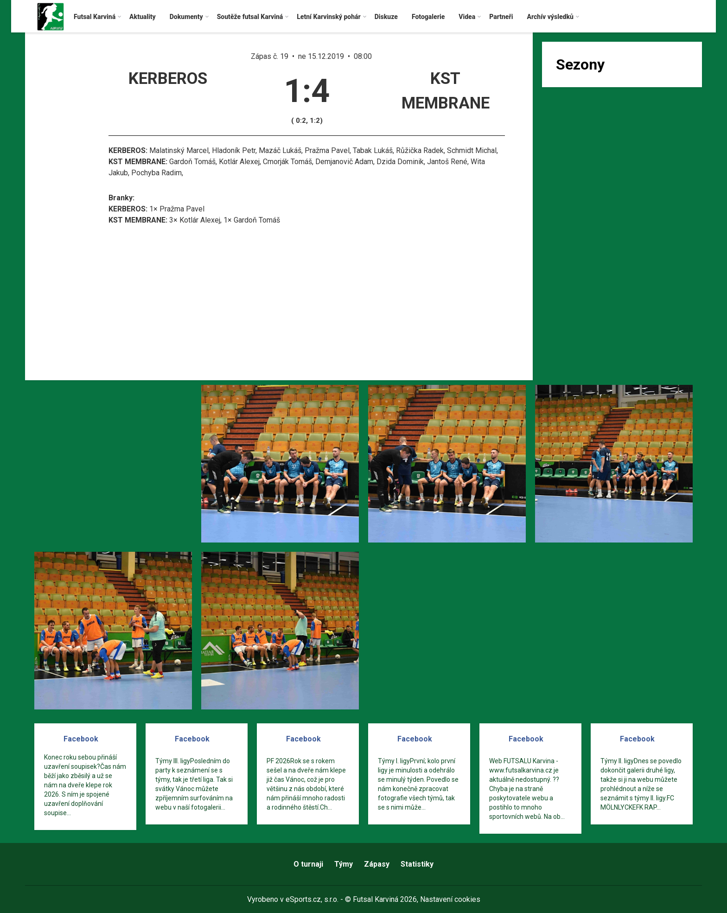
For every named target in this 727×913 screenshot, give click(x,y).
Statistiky (417, 864)
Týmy (343, 864)
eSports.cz (303, 899)
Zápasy (376, 864)
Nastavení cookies (450, 899)
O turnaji (308, 864)
